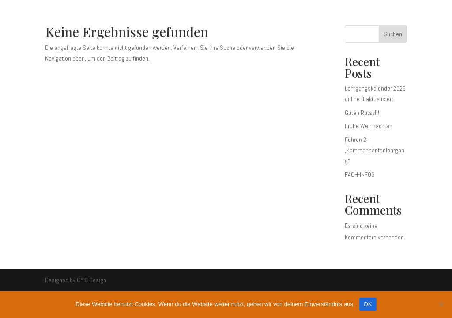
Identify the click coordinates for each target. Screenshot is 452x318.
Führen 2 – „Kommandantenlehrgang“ (374, 150)
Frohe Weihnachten (368, 126)
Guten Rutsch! (362, 113)
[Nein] (441, 304)
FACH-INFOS (360, 174)
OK (368, 304)
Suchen (393, 34)
